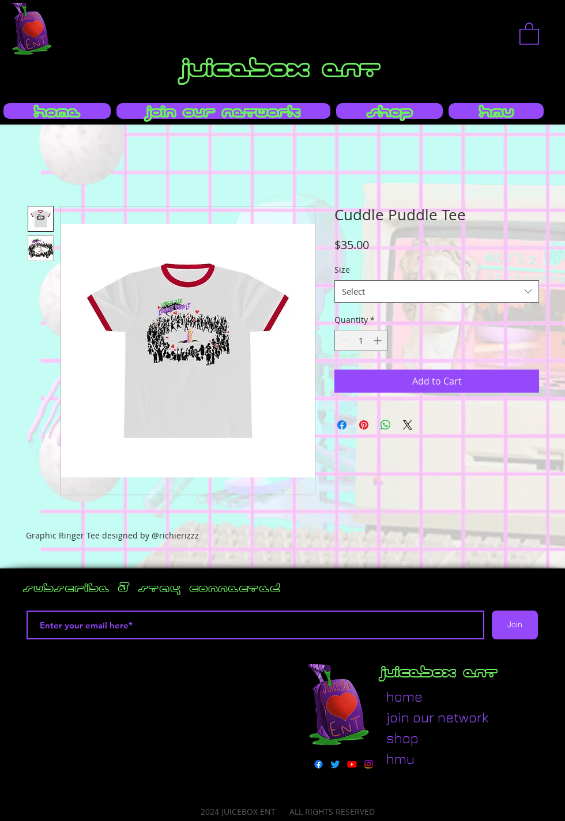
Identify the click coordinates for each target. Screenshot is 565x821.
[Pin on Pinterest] (364, 425)
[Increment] (378, 340)
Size (342, 269)
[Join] (515, 625)
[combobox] (436, 291)
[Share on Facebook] (342, 425)
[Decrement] (343, 340)
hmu (400, 759)
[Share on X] (408, 425)
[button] (529, 32)
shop (402, 738)
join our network (414, 717)
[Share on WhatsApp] (386, 425)
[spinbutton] (361, 340)
